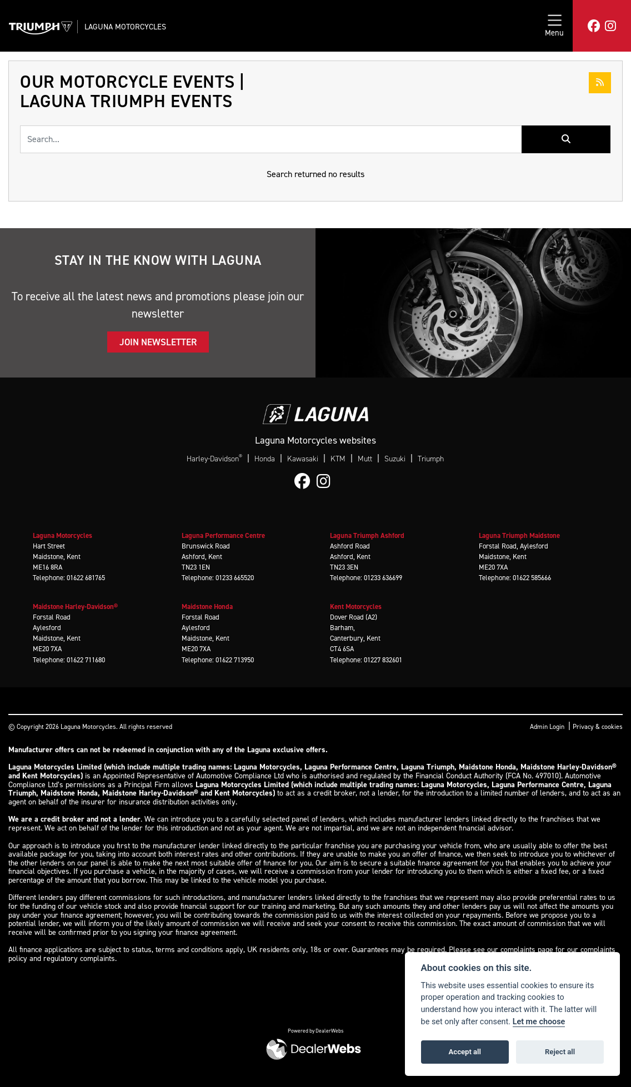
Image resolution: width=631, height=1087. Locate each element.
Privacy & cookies (598, 726)
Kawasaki (302, 459)
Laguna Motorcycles (125, 26)
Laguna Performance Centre (223, 535)
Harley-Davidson (214, 458)
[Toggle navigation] (554, 26)
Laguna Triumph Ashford (367, 535)
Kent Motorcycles (356, 606)
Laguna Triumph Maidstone (519, 535)
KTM (337, 459)
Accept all (465, 1052)
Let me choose (539, 1021)
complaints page (526, 949)
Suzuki (394, 459)
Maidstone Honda (207, 606)
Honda (264, 459)
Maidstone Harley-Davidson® (75, 606)
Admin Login (547, 726)
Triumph (431, 459)
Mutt (365, 459)
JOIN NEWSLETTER (158, 342)
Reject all (560, 1052)
